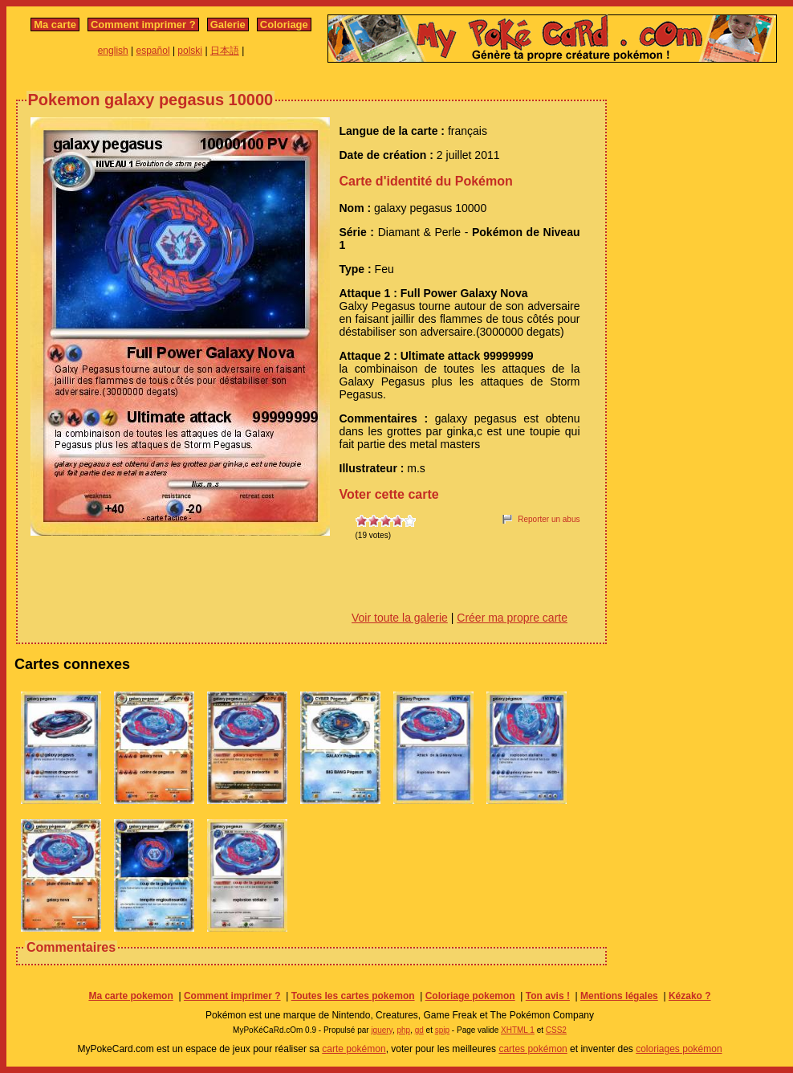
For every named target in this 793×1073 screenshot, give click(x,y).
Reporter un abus (549, 519)
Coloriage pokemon (470, 996)
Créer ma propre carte (512, 617)
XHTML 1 (518, 1030)
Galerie (228, 24)
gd (419, 1030)
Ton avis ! (548, 996)
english (113, 50)
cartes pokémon (532, 1049)
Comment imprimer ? (143, 24)
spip (442, 1030)
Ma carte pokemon (130, 996)
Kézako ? (690, 996)
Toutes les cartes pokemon (353, 996)
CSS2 (556, 1030)
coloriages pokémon (679, 1049)
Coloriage (284, 24)
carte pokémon (353, 1049)
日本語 (224, 50)
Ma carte (55, 24)
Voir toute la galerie (400, 617)
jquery (381, 1030)
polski (189, 50)
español (153, 50)
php (403, 1030)
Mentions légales (619, 996)
